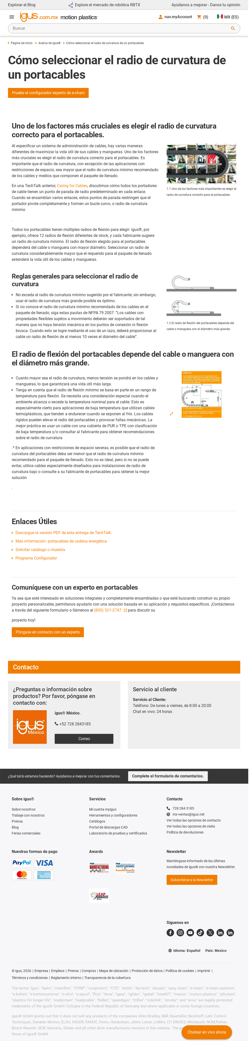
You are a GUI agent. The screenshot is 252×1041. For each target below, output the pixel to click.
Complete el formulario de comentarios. (168, 776)
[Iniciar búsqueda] (233, 28)
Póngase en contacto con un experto (48, 632)
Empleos (57, 971)
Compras (89, 971)
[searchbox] (120, 28)
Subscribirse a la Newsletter (192, 880)
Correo (84, 738)
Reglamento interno (66, 978)
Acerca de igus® (47, 43)
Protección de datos (147, 971)
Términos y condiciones (30, 978)
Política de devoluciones (185, 832)
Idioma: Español (184, 951)
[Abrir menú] (11, 17)
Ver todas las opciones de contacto (194, 820)
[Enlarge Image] (172, 414)
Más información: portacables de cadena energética (61, 541)
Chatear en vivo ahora (207, 1032)
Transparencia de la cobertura (107, 978)
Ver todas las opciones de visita (191, 826)
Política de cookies (180, 971)
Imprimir (203, 971)
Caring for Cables (72, 185)
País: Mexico (216, 951)
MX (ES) (228, 16)
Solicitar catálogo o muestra (40, 549)
